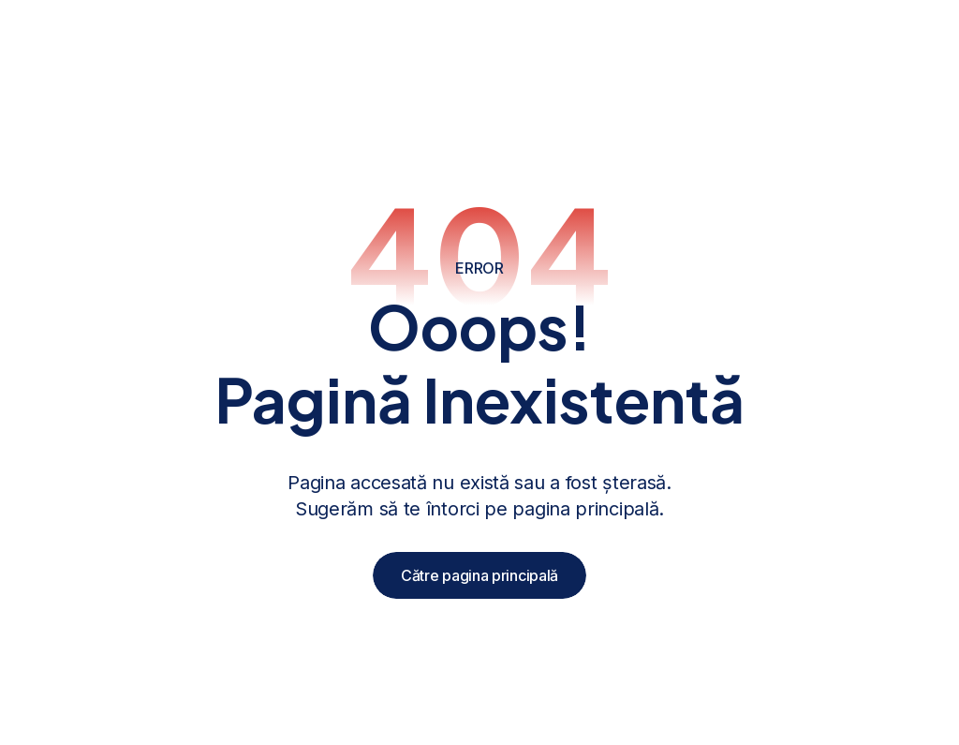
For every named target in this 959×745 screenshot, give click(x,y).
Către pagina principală (479, 575)
